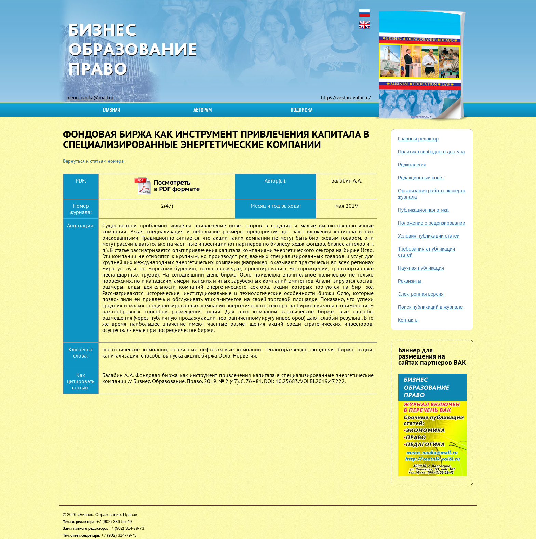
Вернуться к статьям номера (93, 161)
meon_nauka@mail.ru (89, 97)
